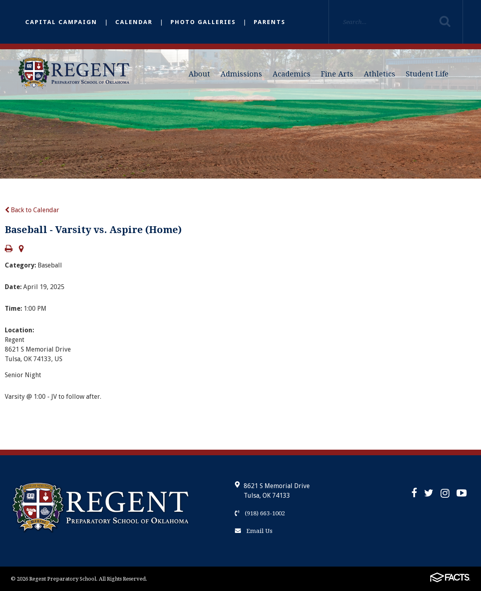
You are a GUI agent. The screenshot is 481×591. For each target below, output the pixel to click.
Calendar (133, 22)
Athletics (379, 74)
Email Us (254, 531)
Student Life (427, 74)
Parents (269, 22)
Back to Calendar (32, 210)
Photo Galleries (203, 22)
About (199, 74)
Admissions (241, 74)
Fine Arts (337, 74)
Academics (292, 74)
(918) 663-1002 (260, 513)
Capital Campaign (61, 22)
